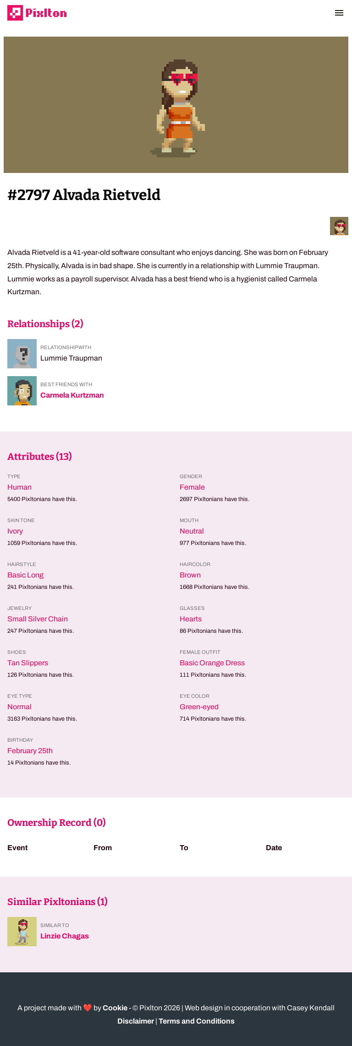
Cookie (115, 1008)
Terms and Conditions (197, 1021)
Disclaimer (135, 1021)
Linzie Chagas (64, 936)
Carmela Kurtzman (72, 395)
